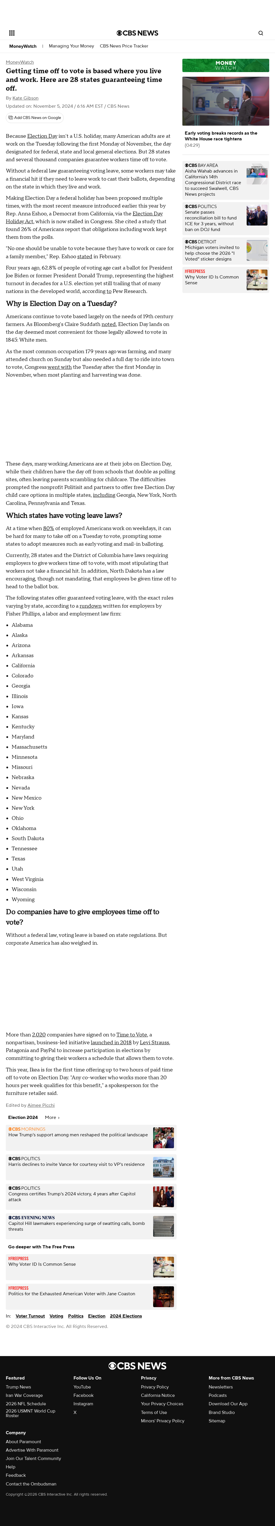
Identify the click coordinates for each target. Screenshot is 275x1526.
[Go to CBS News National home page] (137, 33)
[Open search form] (260, 33)
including (104, 495)
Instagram (83, 1404)
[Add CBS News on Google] (35, 118)
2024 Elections (126, 1316)
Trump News (18, 1387)
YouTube (82, 1387)
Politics (75, 1316)
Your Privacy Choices (162, 1404)
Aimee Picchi (41, 1105)
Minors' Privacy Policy (162, 1421)
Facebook (84, 1395)
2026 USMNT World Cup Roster (30, 1413)
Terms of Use (154, 1412)
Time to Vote (131, 1035)
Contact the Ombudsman (31, 1484)
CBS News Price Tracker (124, 46)
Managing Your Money (71, 46)
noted (109, 324)
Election (96, 1316)
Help (10, 1467)
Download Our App (228, 1404)
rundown (91, 606)
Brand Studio (222, 1412)
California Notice (158, 1395)
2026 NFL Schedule (26, 1404)
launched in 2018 (111, 1042)
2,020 (39, 1035)
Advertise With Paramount (32, 1450)
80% (48, 528)
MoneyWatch (22, 46)
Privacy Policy (155, 1387)
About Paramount (23, 1441)
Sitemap (217, 1421)
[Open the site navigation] (52, 33)
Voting (56, 1316)
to (109, 291)
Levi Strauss (154, 1042)
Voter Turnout (30, 1316)
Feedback (16, 1475)
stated (84, 256)
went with (59, 367)
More (52, 1117)
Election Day (42, 136)
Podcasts (218, 1395)
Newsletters (221, 1387)
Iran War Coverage (24, 1395)
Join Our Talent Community (33, 1458)
